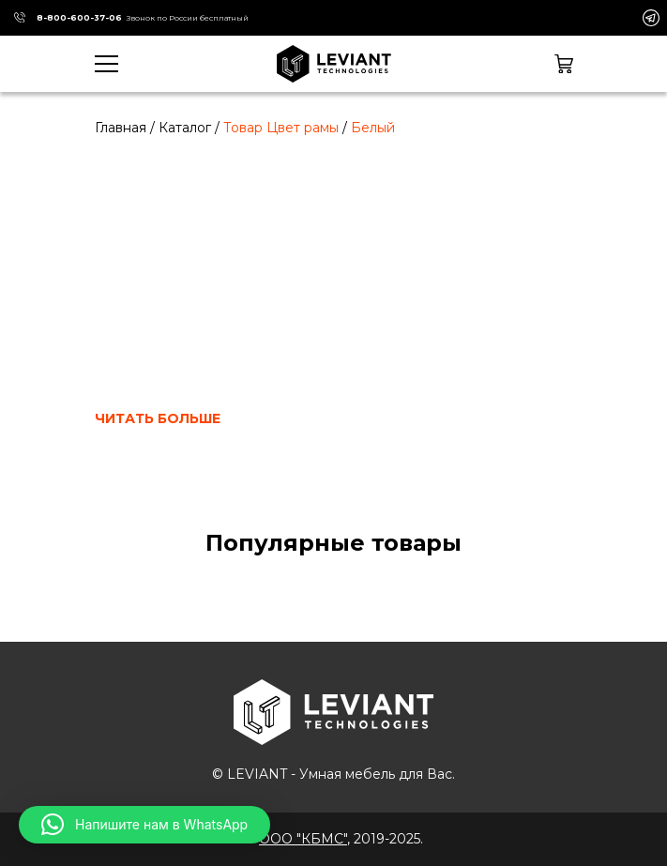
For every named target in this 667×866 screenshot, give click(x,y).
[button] (144, 824)
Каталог (185, 127)
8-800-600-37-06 (79, 17)
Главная (120, 127)
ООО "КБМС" (303, 838)
